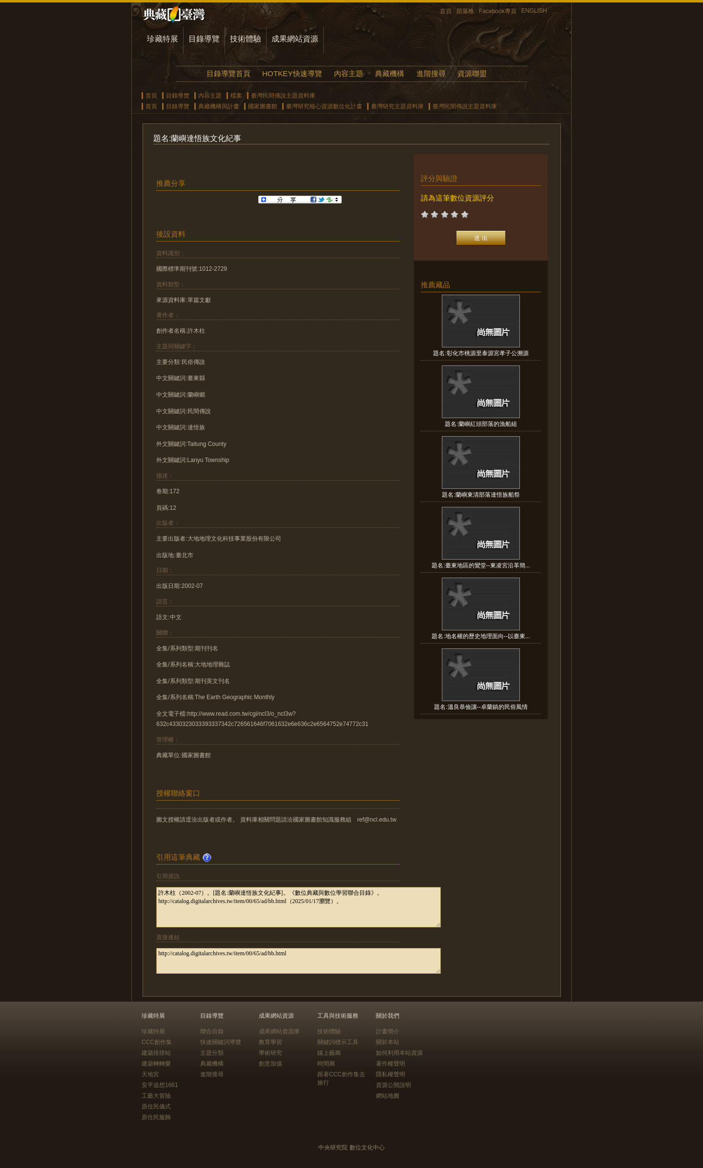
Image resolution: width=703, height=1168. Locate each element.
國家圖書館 (262, 106)
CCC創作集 (157, 1042)
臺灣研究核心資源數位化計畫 (324, 106)
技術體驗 (245, 39)
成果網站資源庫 (279, 1031)
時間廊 (326, 1063)
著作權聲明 (390, 1063)
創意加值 (270, 1063)
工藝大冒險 (156, 1095)
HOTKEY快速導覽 (292, 73)
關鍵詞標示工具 (337, 1042)
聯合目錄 (212, 1031)
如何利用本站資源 (399, 1052)
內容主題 (348, 73)
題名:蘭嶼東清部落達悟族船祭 (480, 494)
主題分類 (212, 1052)
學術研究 (270, 1052)
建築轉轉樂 (156, 1063)
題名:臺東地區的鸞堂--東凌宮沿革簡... (481, 565)
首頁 (446, 11)
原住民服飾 (156, 1117)
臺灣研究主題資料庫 (397, 106)
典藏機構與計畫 (218, 106)
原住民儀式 (156, 1106)
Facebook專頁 (498, 11)
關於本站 (387, 1042)
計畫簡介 (387, 1031)
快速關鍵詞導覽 (220, 1042)
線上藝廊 (329, 1052)
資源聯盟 (472, 73)
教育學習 (270, 1042)
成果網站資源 (294, 39)
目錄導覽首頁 (228, 73)
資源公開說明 (393, 1085)
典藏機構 (389, 73)
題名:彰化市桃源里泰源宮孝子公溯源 (480, 353)
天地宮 (150, 1074)
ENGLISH (534, 10)
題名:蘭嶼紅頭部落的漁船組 (481, 424)
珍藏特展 (162, 39)
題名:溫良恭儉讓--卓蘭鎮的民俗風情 (480, 707)
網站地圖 (387, 1095)
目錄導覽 (204, 39)
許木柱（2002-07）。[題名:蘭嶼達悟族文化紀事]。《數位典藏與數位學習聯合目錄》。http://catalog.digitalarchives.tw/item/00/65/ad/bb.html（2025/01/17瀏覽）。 (298, 907)
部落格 (465, 11)
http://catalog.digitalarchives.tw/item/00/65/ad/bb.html (298, 961)
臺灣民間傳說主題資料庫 (283, 95)
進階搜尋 (431, 73)
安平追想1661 (160, 1085)
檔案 (236, 95)
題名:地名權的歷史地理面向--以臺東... (481, 636)
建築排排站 (156, 1052)
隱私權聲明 (390, 1074)
